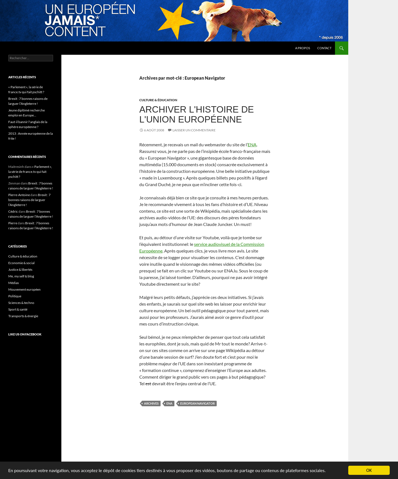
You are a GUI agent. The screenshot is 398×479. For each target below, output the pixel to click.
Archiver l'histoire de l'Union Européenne (196, 114)
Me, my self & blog (21, 276)
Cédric (13, 211)
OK (369, 470)
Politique (14, 296)
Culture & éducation (158, 100)
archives (151, 403)
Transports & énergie (23, 316)
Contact (324, 48)
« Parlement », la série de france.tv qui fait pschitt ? (30, 172)
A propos (302, 48)
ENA (252, 144)
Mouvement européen (24, 289)
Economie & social (21, 263)
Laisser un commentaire (194, 130)
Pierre (12, 223)
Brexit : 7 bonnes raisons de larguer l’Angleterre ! (29, 200)
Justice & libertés (20, 269)
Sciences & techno (21, 303)
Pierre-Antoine (19, 195)
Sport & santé (17, 309)
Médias (13, 283)
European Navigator (197, 403)
